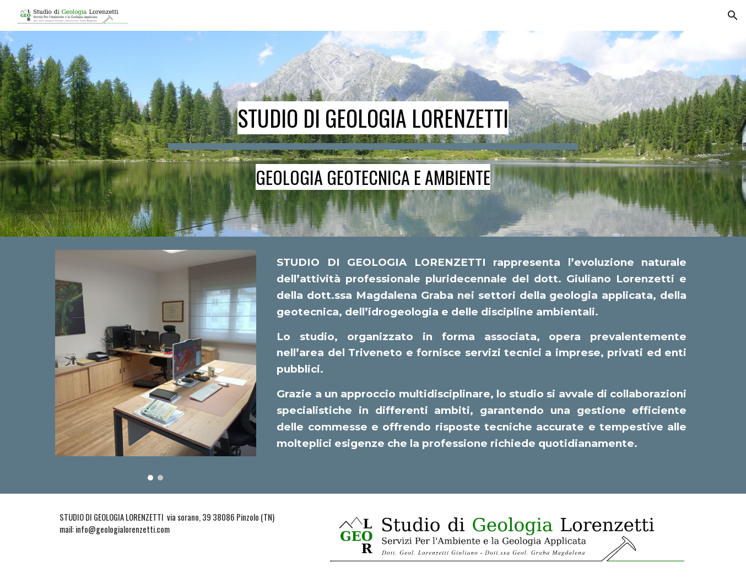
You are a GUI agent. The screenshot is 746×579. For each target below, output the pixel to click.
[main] (373, 133)
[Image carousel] (155, 365)
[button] (733, 15)
